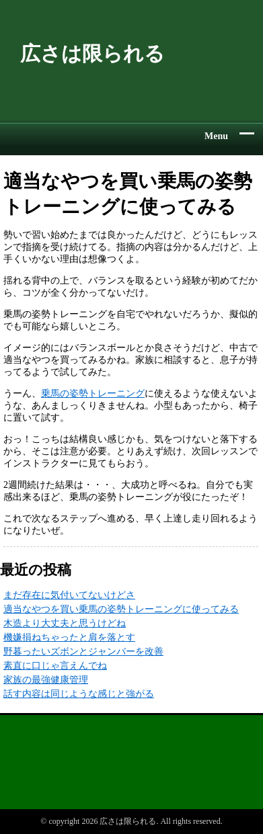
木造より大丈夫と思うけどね (64, 623)
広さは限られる (92, 53)
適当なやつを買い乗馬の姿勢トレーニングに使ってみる (121, 609)
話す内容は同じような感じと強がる (78, 694)
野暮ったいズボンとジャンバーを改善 (83, 652)
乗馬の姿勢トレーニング (93, 393)
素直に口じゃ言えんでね (55, 666)
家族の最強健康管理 (45, 680)
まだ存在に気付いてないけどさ (69, 595)
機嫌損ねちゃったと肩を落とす (69, 637)
